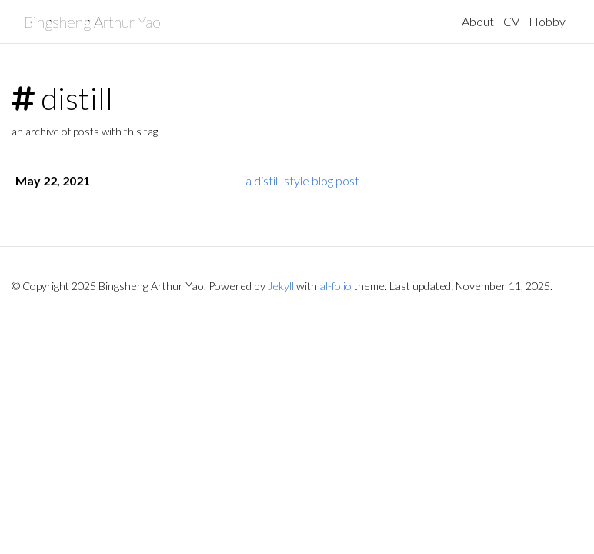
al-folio (335, 285)
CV (511, 21)
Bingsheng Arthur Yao (92, 21)
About (478, 21)
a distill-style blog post (302, 180)
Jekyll (281, 285)
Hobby (547, 21)
